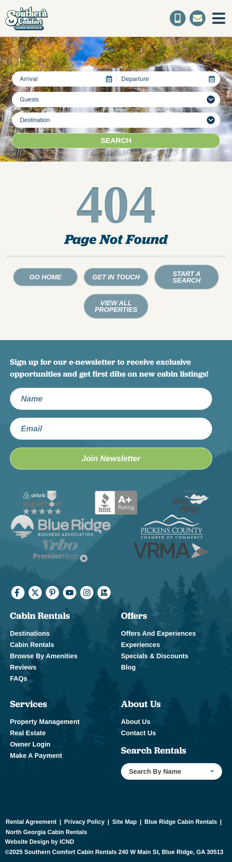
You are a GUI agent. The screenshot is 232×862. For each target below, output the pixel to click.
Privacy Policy (84, 822)
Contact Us (138, 733)
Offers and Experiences (158, 633)
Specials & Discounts (154, 656)
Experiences (140, 644)
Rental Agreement (31, 822)
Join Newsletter (111, 458)
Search (116, 140)
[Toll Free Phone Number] (178, 18)
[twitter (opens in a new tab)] (35, 592)
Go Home (45, 277)
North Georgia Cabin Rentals (46, 832)
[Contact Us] (197, 18)
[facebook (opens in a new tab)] (18, 592)
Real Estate (28, 733)
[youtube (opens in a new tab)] (69, 592)
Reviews (23, 667)
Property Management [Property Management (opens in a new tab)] (45, 721)
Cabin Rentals (32, 644)
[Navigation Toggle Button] (219, 18)
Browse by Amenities (44, 656)
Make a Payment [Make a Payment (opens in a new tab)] (36, 755)
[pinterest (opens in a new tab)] (52, 592)
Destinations (30, 633)
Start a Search (187, 277)
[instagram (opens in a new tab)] (86, 592)
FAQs (18, 678)
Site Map (124, 822)
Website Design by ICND (39, 841)
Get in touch (116, 277)
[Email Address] (111, 429)
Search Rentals (153, 750)
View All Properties (116, 306)
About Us (135, 721)
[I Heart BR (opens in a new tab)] (104, 592)
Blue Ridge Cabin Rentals (181, 822)
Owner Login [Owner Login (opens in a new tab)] (30, 744)
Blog (128, 667)
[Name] (111, 399)
